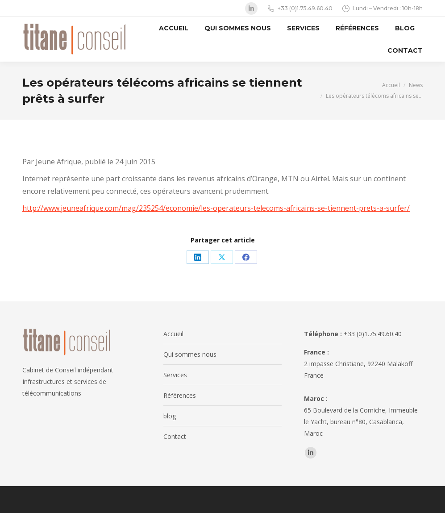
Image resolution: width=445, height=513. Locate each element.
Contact (174, 436)
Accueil (173, 333)
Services (175, 375)
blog (169, 416)
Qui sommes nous (189, 354)
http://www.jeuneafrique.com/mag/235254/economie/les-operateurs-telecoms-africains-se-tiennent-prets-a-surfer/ (216, 208)
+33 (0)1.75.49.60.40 (299, 8)
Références (179, 395)
